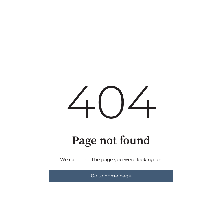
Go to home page (111, 176)
